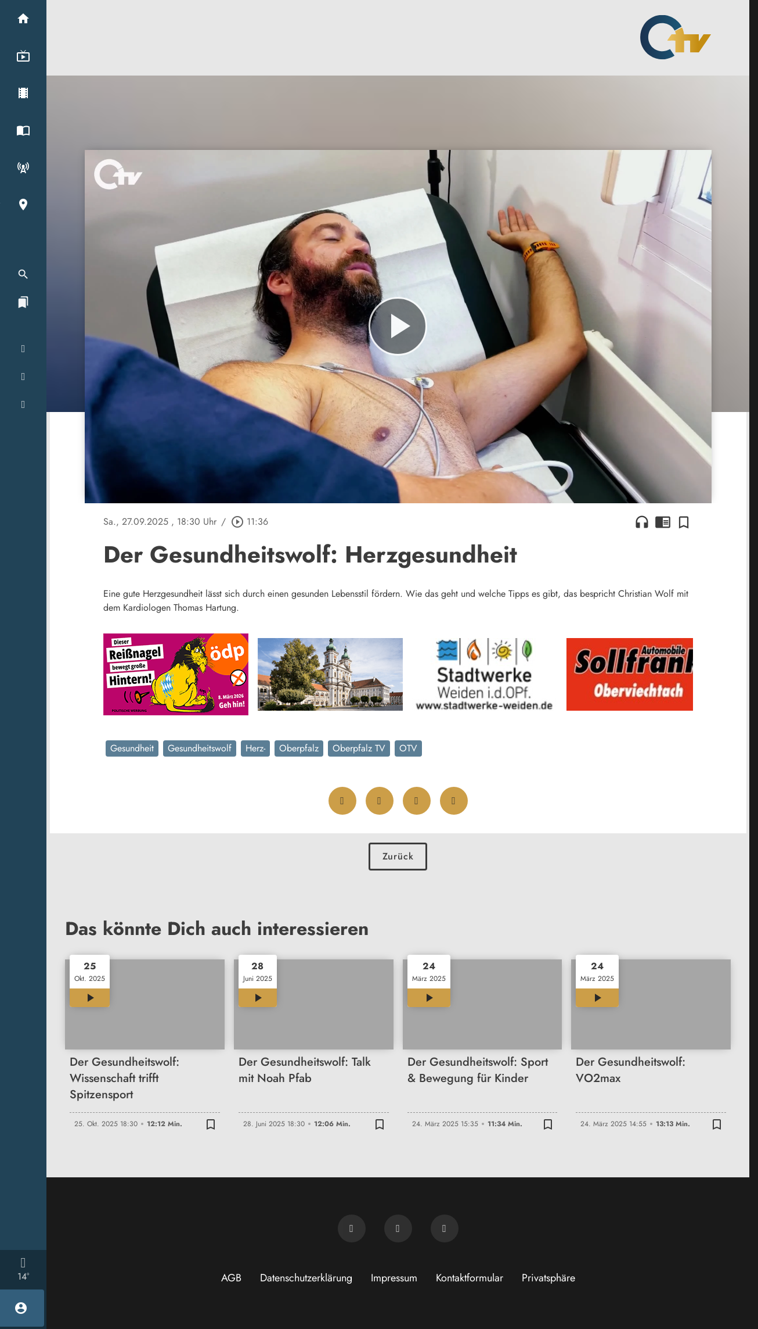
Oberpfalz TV (359, 748)
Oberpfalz (299, 748)
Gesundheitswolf (200, 748)
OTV (408, 748)
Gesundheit (132, 748)
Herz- (255, 748)
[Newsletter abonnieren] (352, 1228)
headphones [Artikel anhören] (642, 522)
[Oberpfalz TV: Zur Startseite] (676, 37)
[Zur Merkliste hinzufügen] (683, 522)
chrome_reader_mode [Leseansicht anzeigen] (663, 522)
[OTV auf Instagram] (445, 1228)
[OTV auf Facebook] (398, 1228)
